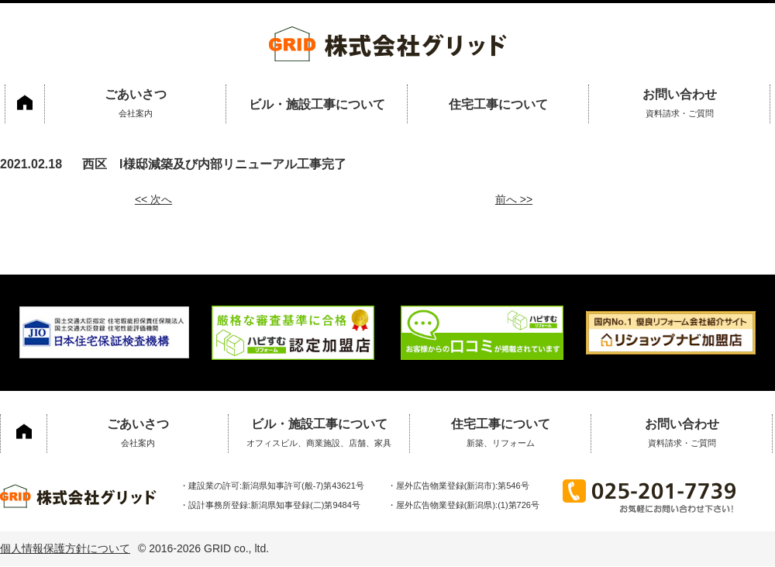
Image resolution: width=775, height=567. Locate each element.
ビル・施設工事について (317, 104)
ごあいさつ (135, 105)
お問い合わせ (679, 105)
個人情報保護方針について (65, 548)
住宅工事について (498, 104)
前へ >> (513, 199)
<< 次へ (153, 199)
